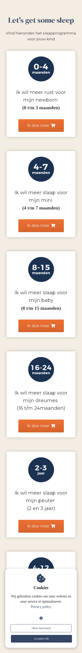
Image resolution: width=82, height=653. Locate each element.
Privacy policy (41, 607)
